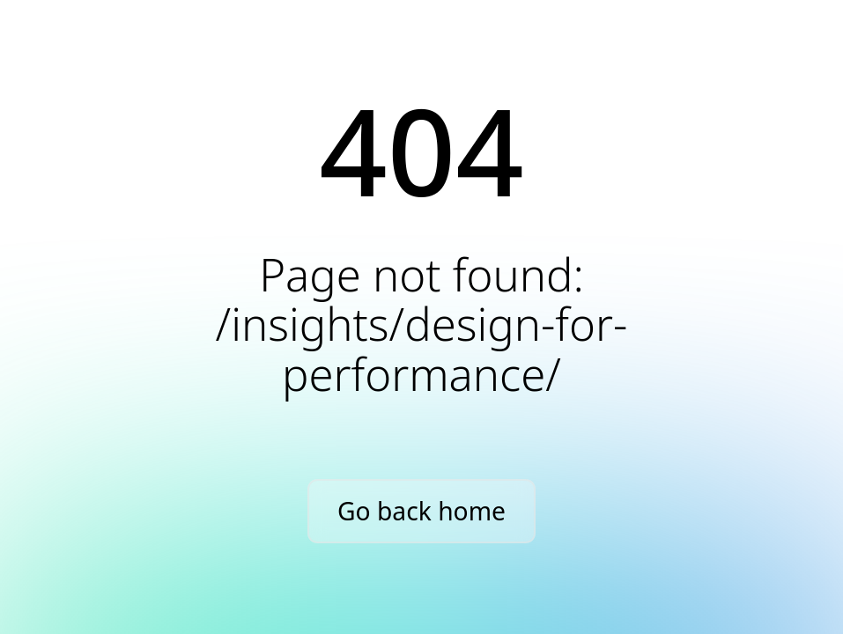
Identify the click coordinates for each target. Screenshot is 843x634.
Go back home (421, 510)
